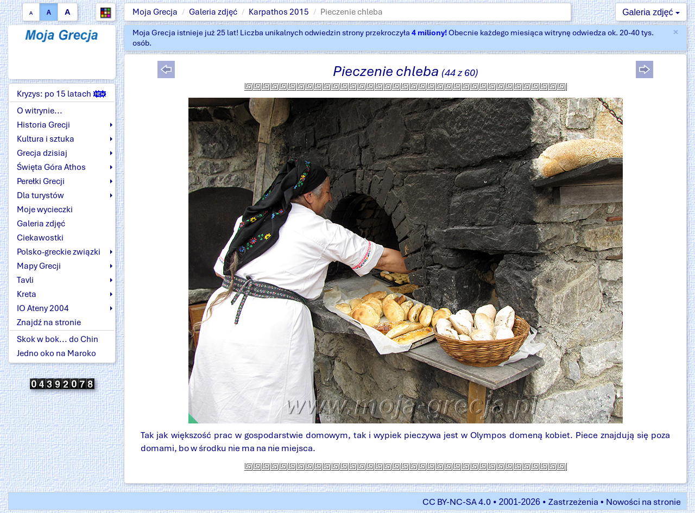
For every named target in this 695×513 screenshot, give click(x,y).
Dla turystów (40, 195)
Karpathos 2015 (279, 12)
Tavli (25, 280)
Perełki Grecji (41, 181)
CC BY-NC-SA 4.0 (456, 502)
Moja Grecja (155, 12)
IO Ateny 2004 (43, 308)
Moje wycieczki (45, 209)
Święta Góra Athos (51, 167)
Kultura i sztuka (45, 139)
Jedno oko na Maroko (56, 353)
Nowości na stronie (643, 502)
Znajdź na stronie (49, 322)
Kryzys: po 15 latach (61, 93)
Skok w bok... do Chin (57, 339)
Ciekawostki (40, 237)
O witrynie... (39, 110)
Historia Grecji (43, 124)
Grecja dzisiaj (42, 153)
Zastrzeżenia (573, 502)
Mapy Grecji (39, 266)
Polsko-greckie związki (58, 251)
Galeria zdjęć (213, 12)
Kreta (26, 294)
